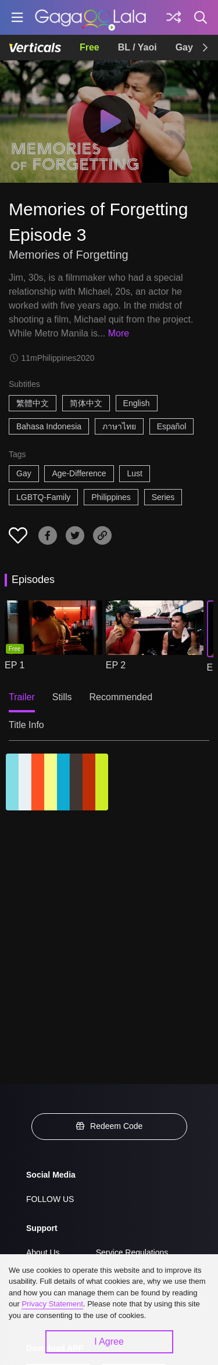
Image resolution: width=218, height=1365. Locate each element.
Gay (184, 47)
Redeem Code (109, 1126)
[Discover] (174, 17)
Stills (62, 697)
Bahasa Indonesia (48, 426)
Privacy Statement (52, 1303)
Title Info (26, 725)
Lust (134, 473)
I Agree (109, 1341)
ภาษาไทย (119, 426)
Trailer (22, 697)
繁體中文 (32, 403)
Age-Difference (79, 473)
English (136, 403)
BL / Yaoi (137, 47)
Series (163, 497)
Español (172, 426)
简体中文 (86, 403)
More (118, 333)
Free (89, 47)
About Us (43, 1252)
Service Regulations (132, 1252)
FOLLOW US (50, 1199)
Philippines (111, 497)
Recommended (121, 697)
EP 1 (14, 665)
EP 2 (116, 665)
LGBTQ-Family (43, 497)
